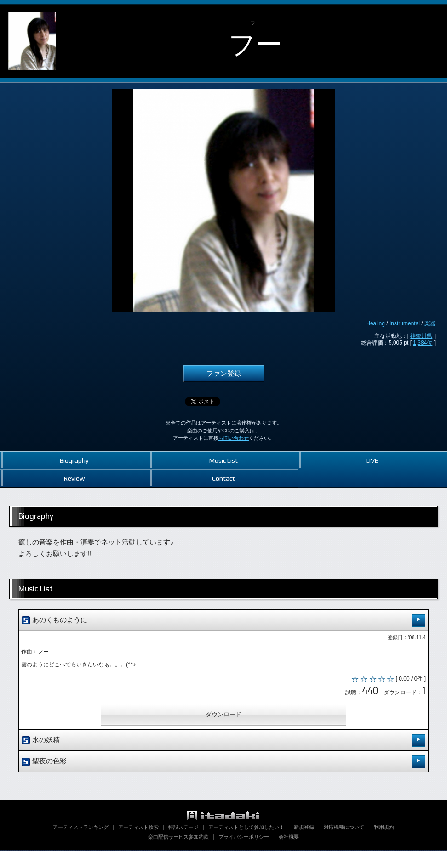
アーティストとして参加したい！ (246, 828)
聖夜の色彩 (223, 763)
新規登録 (304, 828)
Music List (223, 460)
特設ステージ (183, 828)
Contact (223, 478)
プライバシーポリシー (243, 838)
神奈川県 (421, 336)
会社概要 (289, 838)
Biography (74, 460)
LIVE (372, 460)
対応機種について (344, 828)
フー (255, 44)
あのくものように (223, 620)
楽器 (430, 323)
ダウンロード (223, 716)
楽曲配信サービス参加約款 (178, 838)
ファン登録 (223, 373)
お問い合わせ (233, 438)
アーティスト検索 (138, 828)
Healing (375, 323)
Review (74, 478)
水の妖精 (223, 742)
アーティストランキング (81, 828)
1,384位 (422, 343)
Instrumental (405, 323)
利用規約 (384, 828)
